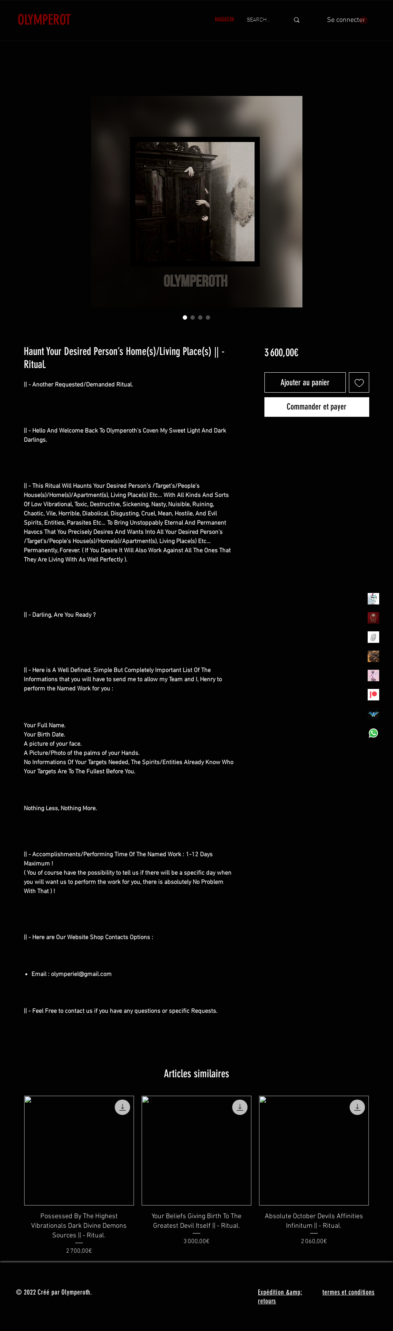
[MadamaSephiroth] (373, 714)
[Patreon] (373, 694)
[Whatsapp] (373, 733)
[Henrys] (373, 637)
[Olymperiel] (373, 598)
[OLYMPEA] (373, 675)
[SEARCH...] (262, 20)
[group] (196, 1175)
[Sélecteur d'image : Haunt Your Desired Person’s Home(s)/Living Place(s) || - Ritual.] (185, 317)
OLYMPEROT (44, 19)
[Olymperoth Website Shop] (373, 618)
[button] (368, 19)
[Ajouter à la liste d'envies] (359, 382)
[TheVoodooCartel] (373, 656)
